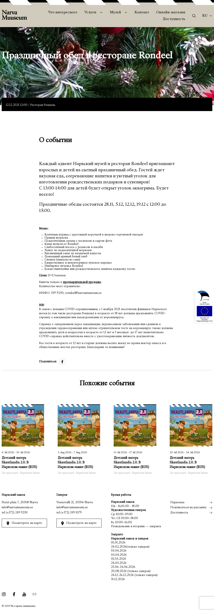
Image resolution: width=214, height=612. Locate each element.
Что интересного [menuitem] (62, 12)
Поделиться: (48, 361)
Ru (205, 16)
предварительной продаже (82, 282)
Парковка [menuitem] (177, 502)
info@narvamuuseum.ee (17, 507)
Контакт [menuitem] (142, 12)
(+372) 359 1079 (71, 512)
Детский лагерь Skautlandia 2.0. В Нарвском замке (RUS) (19, 463)
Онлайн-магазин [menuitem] (170, 12)
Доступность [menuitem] (174, 19)
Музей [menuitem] (115, 12)
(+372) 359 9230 (17, 512)
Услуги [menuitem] (90, 12)
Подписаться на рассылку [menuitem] (188, 507)
